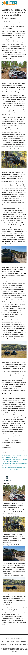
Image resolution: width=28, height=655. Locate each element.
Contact (25, 644)
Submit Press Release (8, 641)
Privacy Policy (18, 644)
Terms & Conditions (20, 641)
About (7, 638)
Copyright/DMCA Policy (7, 644)
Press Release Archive (16, 638)
